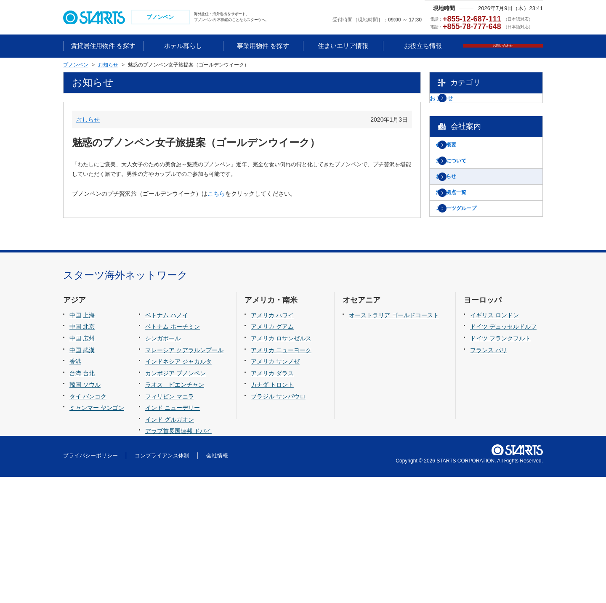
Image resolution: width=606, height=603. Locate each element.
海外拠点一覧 (468, 223)
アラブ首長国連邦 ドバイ (178, 557)
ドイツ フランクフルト (500, 464)
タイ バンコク (87, 522)
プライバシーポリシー (90, 582)
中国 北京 (82, 453)
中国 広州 (82, 464)
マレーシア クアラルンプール (184, 476)
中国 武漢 (82, 476)
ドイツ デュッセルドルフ (503, 453)
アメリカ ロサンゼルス (281, 464)
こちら (216, 194)
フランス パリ (488, 476)
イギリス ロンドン (494, 441)
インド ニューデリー (172, 534)
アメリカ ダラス (272, 499)
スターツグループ (474, 245)
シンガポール (163, 464)
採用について (468, 181)
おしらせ (88, 120)
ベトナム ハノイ (166, 441)
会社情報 (217, 582)
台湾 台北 (82, 499)
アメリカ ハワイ (272, 441)
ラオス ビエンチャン (174, 510)
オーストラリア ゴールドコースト (394, 441)
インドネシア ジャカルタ (178, 487)
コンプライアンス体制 (162, 582)
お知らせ (462, 202)
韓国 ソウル (85, 510)
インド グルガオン (169, 545)
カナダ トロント (272, 510)
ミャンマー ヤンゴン (96, 534)
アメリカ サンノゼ (275, 487)
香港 (75, 487)
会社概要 (462, 159)
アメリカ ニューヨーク (281, 476)
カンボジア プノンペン (175, 499)
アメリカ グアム (272, 453)
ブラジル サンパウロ (278, 522)
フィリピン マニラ (169, 522)
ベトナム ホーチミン (172, 453)
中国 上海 (82, 441)
